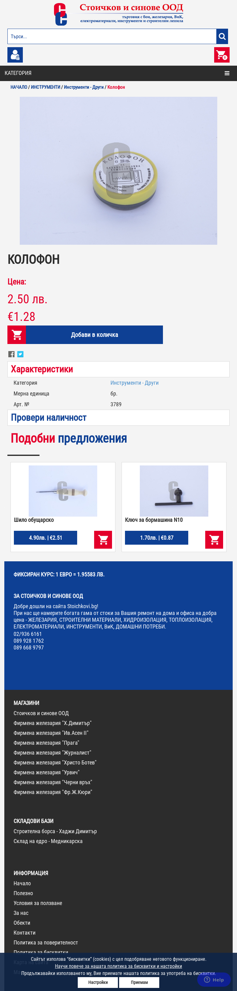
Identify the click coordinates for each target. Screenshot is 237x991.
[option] (118, 171)
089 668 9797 (29, 647)
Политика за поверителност (46, 942)
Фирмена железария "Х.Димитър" (53, 723)
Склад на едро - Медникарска (48, 841)
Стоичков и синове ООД (41, 713)
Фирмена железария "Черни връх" (53, 782)
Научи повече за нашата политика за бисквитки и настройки (118, 966)
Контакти (24, 932)
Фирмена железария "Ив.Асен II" (51, 733)
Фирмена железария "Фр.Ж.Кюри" (53, 792)
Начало (22, 883)
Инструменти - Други (134, 382)
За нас (21, 913)
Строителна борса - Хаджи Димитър (55, 831)
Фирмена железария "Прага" (46, 742)
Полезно (23, 893)
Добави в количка (94, 334)
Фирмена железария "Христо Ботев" (55, 762)
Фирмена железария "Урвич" (47, 772)
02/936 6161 (28, 634)
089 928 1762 (29, 640)
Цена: (16, 281)
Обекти (22, 922)
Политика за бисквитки (41, 952)
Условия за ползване (38, 903)
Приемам (139, 982)
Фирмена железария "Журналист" (52, 752)
